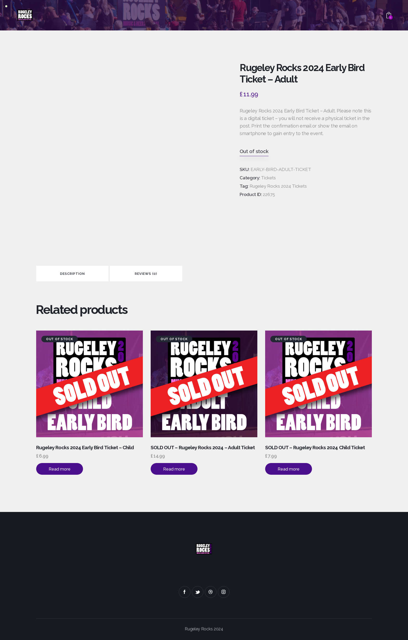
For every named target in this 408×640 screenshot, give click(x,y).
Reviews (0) (146, 274)
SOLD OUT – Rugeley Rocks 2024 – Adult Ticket (203, 447)
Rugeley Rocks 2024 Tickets (278, 186)
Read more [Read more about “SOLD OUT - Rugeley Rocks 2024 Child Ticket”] (288, 469)
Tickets (268, 177)
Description (72, 274)
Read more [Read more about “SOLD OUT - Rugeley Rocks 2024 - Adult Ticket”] (174, 469)
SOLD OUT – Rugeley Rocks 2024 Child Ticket (315, 447)
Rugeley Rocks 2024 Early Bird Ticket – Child (85, 447)
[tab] (72, 273)
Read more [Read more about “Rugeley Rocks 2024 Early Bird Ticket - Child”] (60, 469)
